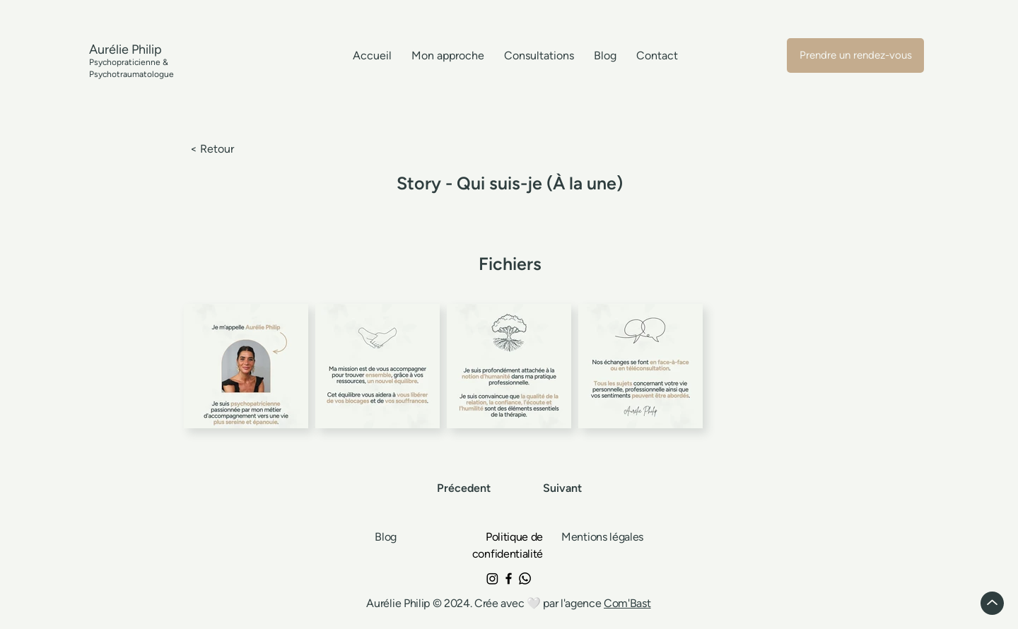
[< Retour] (236, 149)
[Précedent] (465, 488)
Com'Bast (627, 603)
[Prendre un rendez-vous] (855, 55)
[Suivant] (561, 488)
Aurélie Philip (399, 603)
